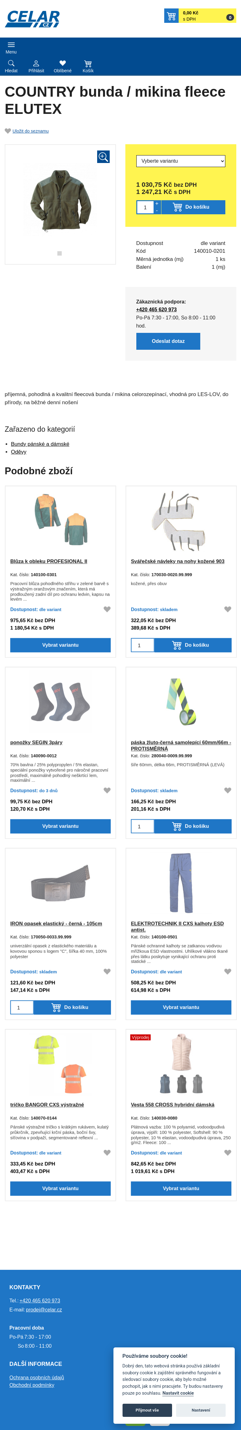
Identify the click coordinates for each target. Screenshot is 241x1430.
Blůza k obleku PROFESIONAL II (48, 561)
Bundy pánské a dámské (40, 444)
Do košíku (197, 207)
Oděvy (18, 452)
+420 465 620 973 (155, 309)
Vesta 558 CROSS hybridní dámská (172, 1104)
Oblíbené (63, 70)
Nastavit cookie (178, 1393)
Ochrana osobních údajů (36, 1377)
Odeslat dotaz (167, 342)
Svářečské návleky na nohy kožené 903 (177, 561)
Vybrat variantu (60, 647)
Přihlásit (36, 70)
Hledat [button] (11, 70)
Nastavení (201, 1410)
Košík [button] (88, 70)
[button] (200, 15)
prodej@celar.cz (44, 1309)
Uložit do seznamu (27, 131)
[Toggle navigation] (11, 47)
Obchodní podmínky (31, 1385)
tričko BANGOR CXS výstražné (47, 1104)
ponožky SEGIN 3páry (36, 742)
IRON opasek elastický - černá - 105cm (56, 923)
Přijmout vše (147, 1410)
